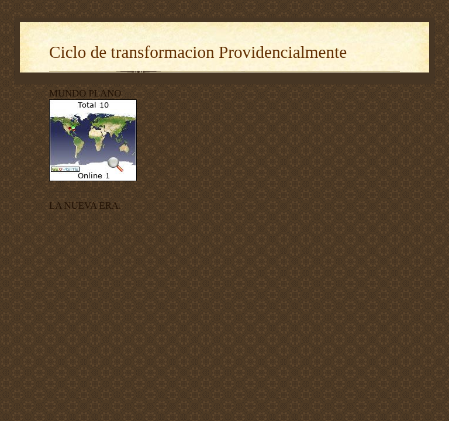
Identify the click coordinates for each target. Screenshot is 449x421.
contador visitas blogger (80, 188)
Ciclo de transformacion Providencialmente (198, 52)
